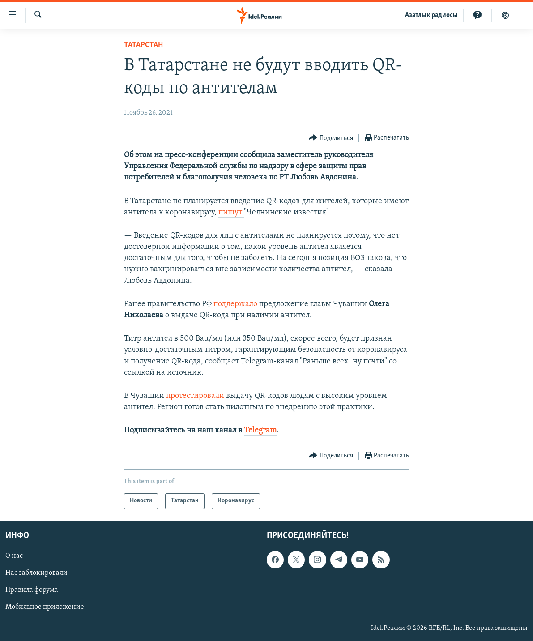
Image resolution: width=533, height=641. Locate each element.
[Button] (331, 138)
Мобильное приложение (44, 607)
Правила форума (31, 590)
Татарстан (143, 45)
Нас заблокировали (36, 573)
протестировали (196, 396)
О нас (14, 556)
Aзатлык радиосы (431, 15)
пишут (231, 212)
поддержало (236, 304)
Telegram (260, 430)
